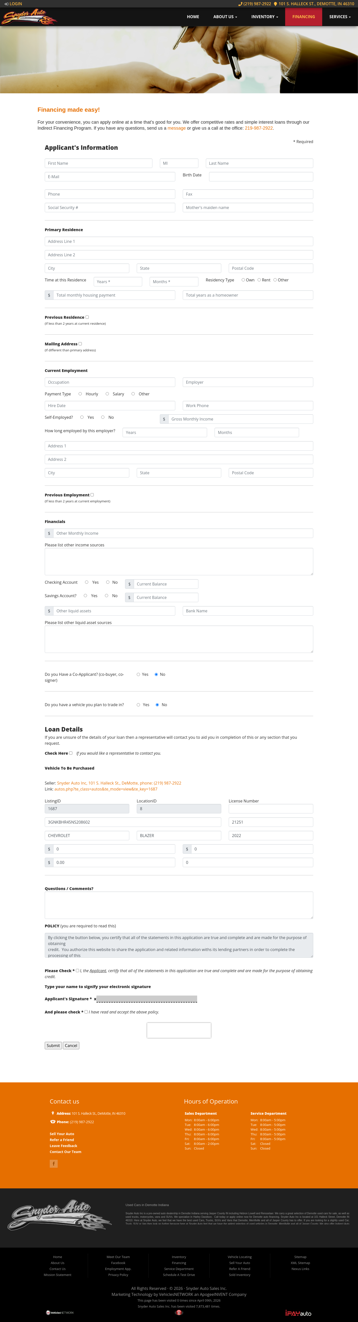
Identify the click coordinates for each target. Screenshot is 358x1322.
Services (340, 16)
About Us (225, 16)
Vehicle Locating (240, 1257)
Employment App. (118, 1269)
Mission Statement (57, 1274)
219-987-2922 (259, 128)
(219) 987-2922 (254, 3)
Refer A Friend (239, 1269)
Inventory (264, 16)
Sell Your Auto (239, 1263)
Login (13, 3)
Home (193, 16)
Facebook (118, 1263)
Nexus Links (300, 1269)
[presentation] (179, 1030)
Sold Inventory (239, 1274)
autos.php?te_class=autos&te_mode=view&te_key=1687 (105, 789)
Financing (303, 16)
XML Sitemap (300, 1263)
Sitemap (300, 1257)
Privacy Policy (118, 1274)
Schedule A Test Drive (179, 1274)
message (177, 128)
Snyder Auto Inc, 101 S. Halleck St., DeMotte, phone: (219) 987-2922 (119, 783)
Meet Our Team (118, 1257)
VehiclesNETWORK (176, 1294)
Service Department (179, 1269)
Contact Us (57, 1269)
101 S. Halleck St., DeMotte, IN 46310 (313, 3)
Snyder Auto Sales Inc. (206, 1288)
